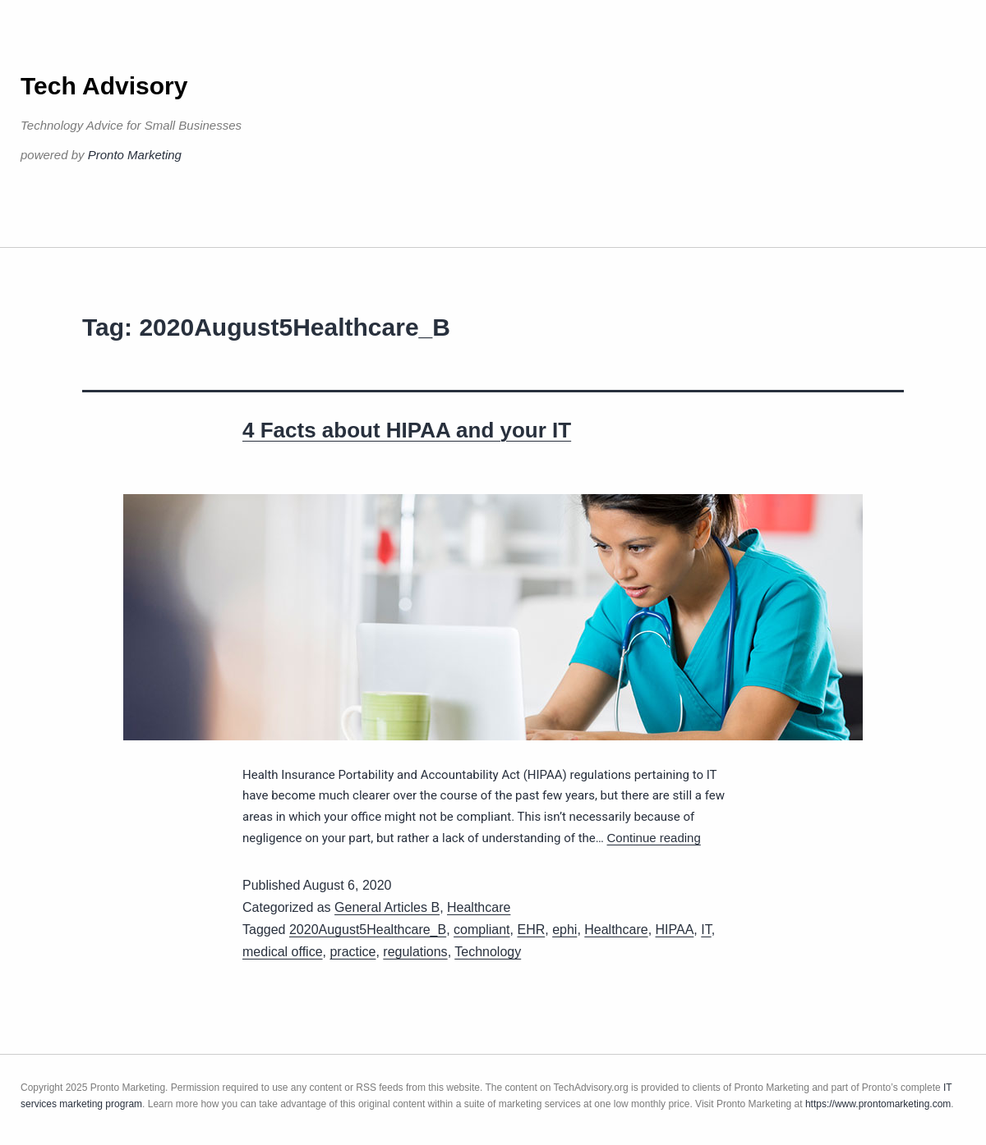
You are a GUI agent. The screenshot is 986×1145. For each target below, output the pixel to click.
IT (706, 930)
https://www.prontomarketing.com (878, 1104)
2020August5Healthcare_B (367, 930)
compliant (481, 930)
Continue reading (654, 838)
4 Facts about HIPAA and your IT (406, 430)
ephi (564, 930)
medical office (282, 952)
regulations (415, 952)
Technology (487, 952)
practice (352, 952)
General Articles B (387, 907)
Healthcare (478, 907)
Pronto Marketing (135, 155)
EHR (531, 930)
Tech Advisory (104, 85)
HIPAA (675, 930)
